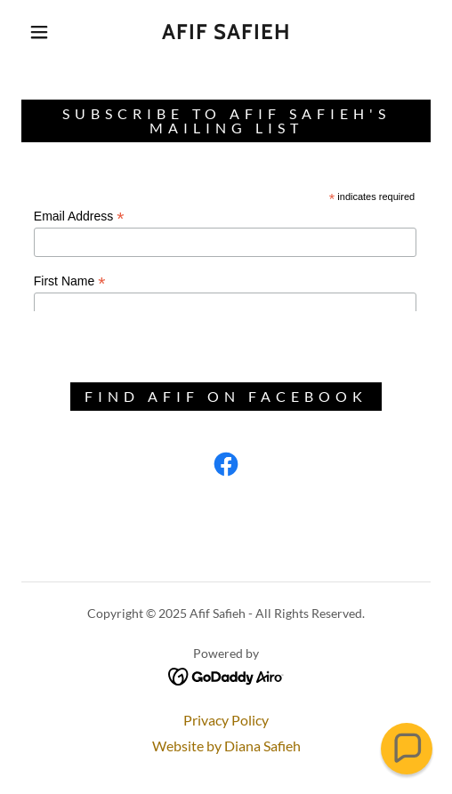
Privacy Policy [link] (226, 719)
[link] (226, 32)
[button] (41, 32)
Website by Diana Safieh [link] (226, 745)
